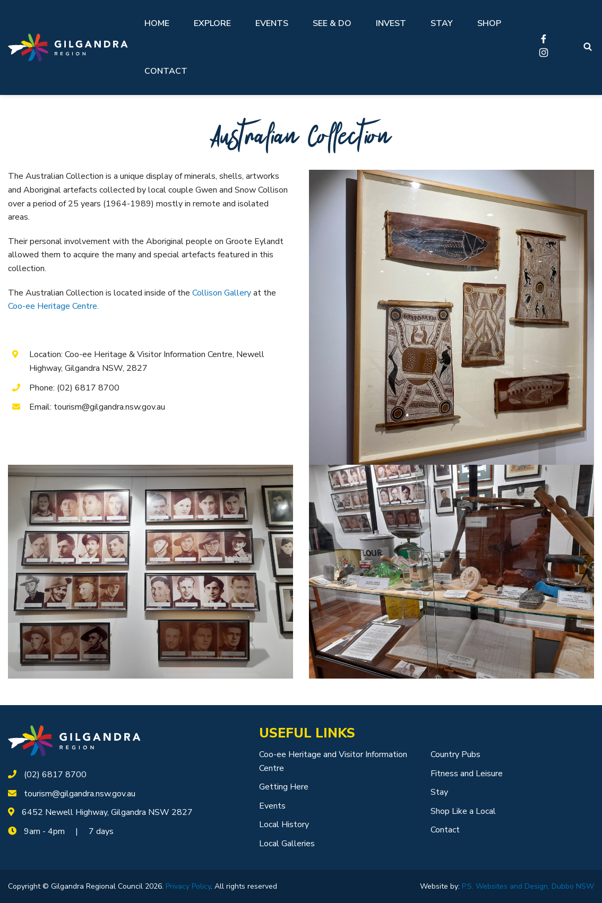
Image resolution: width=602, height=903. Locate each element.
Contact (165, 71)
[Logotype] (68, 47)
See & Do (332, 23)
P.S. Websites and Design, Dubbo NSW (528, 886)
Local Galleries (287, 843)
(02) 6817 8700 (55, 774)
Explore (212, 23)
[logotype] (74, 740)
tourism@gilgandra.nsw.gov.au (79, 794)
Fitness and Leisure (467, 773)
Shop (489, 23)
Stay (442, 23)
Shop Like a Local (463, 811)
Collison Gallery (221, 293)
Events (271, 23)
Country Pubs (455, 754)
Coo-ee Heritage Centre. (53, 306)
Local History (284, 824)
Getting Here (283, 787)
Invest (391, 23)
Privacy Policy (188, 886)
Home (156, 23)
